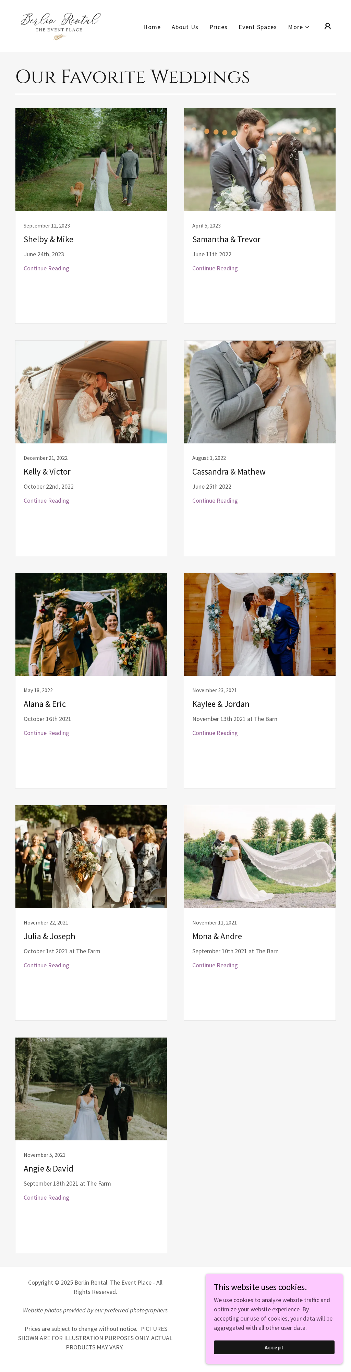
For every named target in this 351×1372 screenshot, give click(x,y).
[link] (61, 25)
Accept (274, 1347)
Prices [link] (218, 27)
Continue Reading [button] (46, 268)
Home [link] (152, 27)
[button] (299, 27)
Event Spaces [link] (258, 27)
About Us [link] (185, 27)
